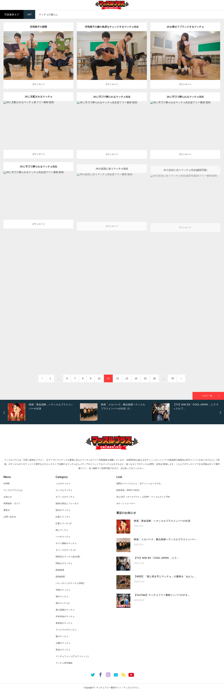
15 (145, 378)
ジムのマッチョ (63, 483)
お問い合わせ (10, 517)
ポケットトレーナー (125, 503)
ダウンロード (38, 84)
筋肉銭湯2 (60, 576)
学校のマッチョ (63, 590)
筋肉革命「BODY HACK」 (128, 490)
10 (99, 378)
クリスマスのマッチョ (66, 630)
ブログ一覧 (207, 396)
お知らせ (8, 497)
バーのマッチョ (63, 536)
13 (126, 378)
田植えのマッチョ (64, 563)
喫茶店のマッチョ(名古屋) (68, 556)
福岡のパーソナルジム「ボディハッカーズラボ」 (139, 483)
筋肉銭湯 (60, 570)
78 (172, 378)
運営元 (7, 510)
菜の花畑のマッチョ (65, 610)
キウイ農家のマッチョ (66, 543)
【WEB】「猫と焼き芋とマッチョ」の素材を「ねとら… (165, 576)
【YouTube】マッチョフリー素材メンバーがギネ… (162, 595)
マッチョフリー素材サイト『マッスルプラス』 (118, 687)
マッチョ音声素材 (64, 663)
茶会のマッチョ (63, 649)
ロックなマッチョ (64, 490)
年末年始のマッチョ (65, 616)
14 (136, 378)
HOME (7, 483)
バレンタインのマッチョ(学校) (70, 583)
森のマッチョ (62, 636)
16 (154, 378)
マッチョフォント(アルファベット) (72, 656)
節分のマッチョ (63, 510)
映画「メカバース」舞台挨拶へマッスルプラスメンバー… (166, 539)
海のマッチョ (62, 596)
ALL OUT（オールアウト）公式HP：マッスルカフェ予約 (143, 497)
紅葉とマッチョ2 (64, 523)
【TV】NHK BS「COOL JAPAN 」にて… (156, 557)
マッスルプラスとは (13, 490)
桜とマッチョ (62, 530)
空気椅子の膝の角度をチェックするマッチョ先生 (112, 32)
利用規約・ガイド (12, 503)
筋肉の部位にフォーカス (67, 503)
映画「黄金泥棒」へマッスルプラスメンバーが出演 (162, 520)
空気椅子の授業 (38, 27)
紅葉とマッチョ (63, 517)
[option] (43, 412)
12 (117, 378)
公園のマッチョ (63, 643)
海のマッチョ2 (62, 603)
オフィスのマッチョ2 (66, 550)
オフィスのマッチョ (65, 497)
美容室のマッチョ (64, 623)
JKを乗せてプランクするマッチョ (185, 33)
